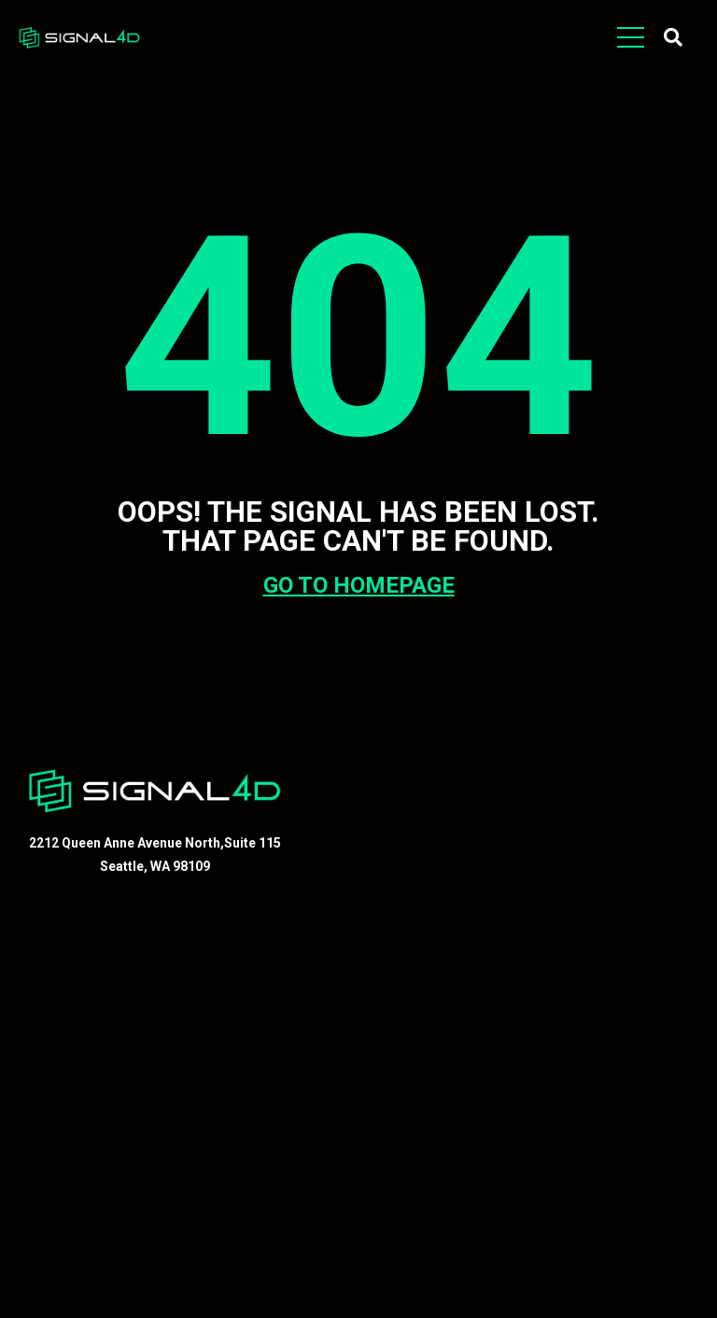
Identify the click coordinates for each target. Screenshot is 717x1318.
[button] (673, 37)
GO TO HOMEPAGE (359, 585)
